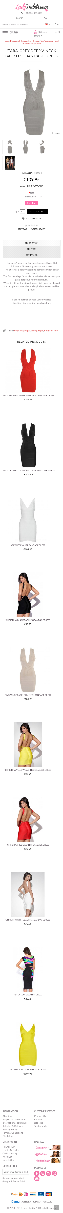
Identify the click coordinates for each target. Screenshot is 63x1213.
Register (12, 24)
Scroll (56, 1207)
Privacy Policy (10, 1129)
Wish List (7, 1156)
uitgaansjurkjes (22, 330)
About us (7, 1116)
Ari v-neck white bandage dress (28, 545)
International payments (15, 1122)
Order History (10, 1153)
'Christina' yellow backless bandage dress (28, 770)
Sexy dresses (33, 41)
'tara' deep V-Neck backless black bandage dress (28, 470)
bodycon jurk (51, 330)
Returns (38, 1119)
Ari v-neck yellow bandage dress (28, 1070)
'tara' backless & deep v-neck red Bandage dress (28, 395)
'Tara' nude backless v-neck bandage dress (28, 695)
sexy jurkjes (37, 330)
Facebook (37, 1173)
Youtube (37, 1178)
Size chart (32, 203)
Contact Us (40, 1116)
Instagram (49, 1173)
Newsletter (8, 1160)
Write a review (38, 229)
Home (6, 41)
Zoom (57, 133)
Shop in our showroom (14, 1119)
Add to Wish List (33, 219)
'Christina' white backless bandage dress (27, 920)
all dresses (22, 41)
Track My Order (11, 1150)
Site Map (38, 1122)
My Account (22, 24)
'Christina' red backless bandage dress (28, 845)
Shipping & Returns (13, 1126)
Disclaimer (8, 1136)
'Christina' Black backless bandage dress (28, 620)
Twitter (43, 1173)
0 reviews (22, 229)
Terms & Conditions (13, 1132)
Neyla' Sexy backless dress (28, 995)
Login (5, 24)
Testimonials (40, 1126)
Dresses (13, 41)
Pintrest (55, 1173)
